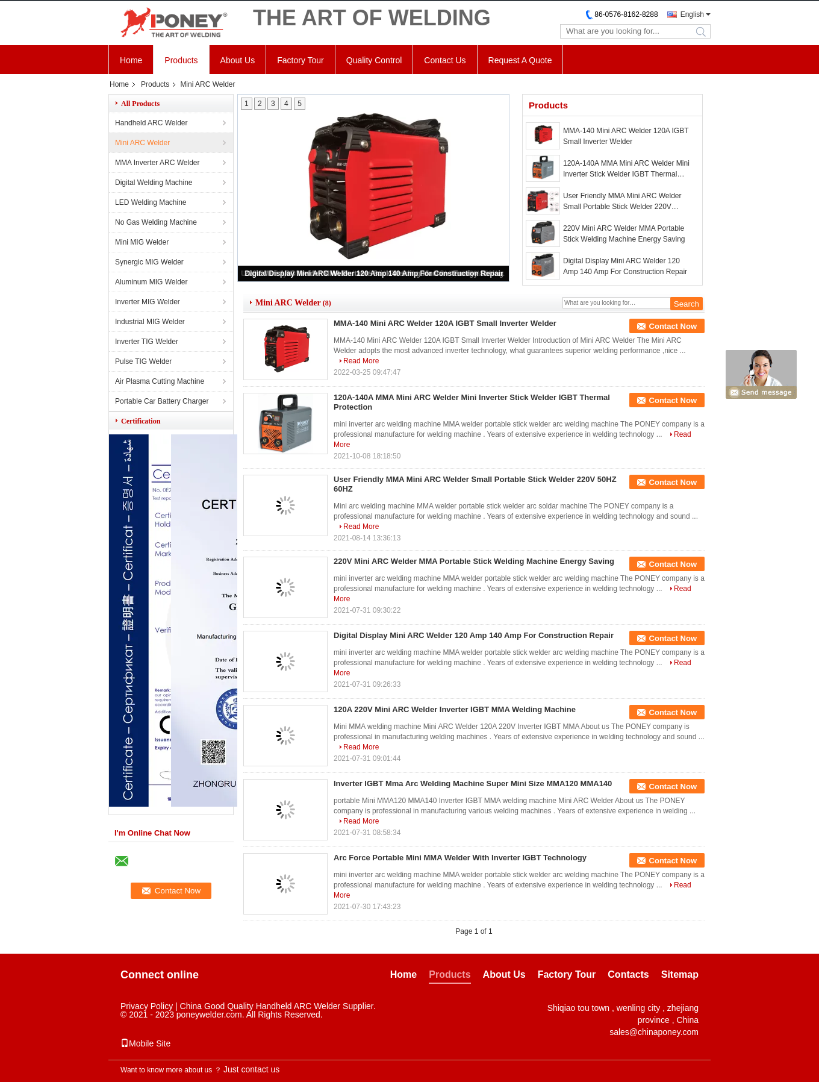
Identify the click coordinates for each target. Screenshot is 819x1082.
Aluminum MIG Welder (151, 282)
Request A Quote (520, 60)
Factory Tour (300, 60)
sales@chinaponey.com (654, 1032)
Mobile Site (145, 1043)
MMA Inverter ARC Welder (157, 162)
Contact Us (445, 60)
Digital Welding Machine (154, 182)
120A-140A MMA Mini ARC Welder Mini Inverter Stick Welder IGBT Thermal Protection (626, 169)
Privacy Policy (146, 1006)
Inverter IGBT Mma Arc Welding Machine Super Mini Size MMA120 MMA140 (473, 783)
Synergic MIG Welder (149, 262)
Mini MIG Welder (142, 242)
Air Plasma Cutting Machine (159, 381)
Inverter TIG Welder (146, 341)
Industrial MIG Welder (150, 321)
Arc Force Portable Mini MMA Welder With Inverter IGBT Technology (460, 857)
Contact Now (673, 326)
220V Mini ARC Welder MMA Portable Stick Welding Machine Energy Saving (624, 233)
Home (131, 60)
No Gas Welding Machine (156, 222)
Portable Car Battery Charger (161, 401)
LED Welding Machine (151, 202)
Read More (361, 361)
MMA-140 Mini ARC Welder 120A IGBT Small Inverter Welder (625, 136)
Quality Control (374, 60)
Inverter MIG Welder (147, 302)
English (692, 14)
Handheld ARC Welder (151, 123)
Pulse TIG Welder (143, 361)
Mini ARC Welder (142, 143)
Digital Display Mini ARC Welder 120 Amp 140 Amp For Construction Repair (373, 273)
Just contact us (251, 1069)
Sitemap (680, 974)
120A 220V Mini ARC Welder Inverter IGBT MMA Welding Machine (455, 709)
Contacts (628, 974)
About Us (237, 60)
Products (181, 60)
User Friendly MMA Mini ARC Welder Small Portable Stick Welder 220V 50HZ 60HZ (622, 202)
